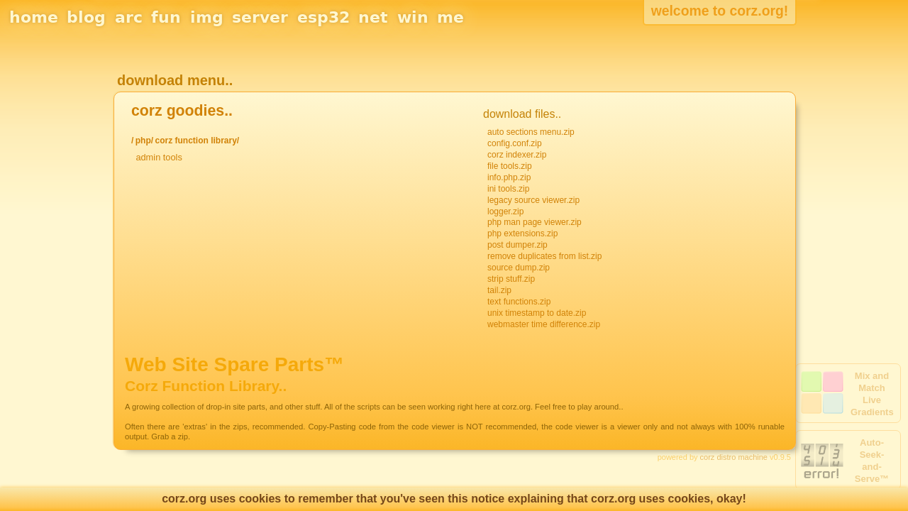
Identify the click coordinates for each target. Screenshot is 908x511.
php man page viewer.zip (534, 222)
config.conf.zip (514, 143)
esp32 (323, 17)
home (33, 17)
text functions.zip (518, 302)
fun (166, 17)
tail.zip (499, 290)
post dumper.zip (517, 245)
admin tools (158, 157)
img (206, 17)
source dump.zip (518, 268)
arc (129, 17)
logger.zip (505, 211)
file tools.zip (509, 166)
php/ (144, 140)
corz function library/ (197, 140)
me (450, 17)
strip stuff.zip (511, 279)
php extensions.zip (522, 233)
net (373, 17)
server (260, 17)
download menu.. (175, 80)
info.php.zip (509, 177)
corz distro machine (734, 457)
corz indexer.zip (516, 155)
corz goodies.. (182, 110)
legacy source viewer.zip (533, 200)
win (412, 17)
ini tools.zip (508, 189)
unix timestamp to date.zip (536, 313)
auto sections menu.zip (531, 132)
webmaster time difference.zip (543, 324)
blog (86, 17)
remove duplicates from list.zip (544, 256)
